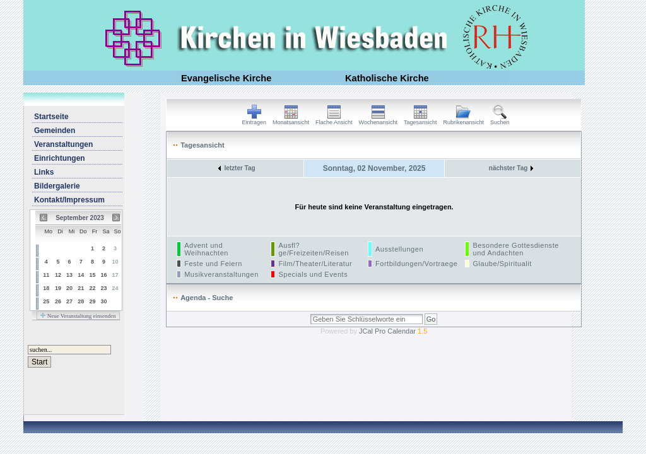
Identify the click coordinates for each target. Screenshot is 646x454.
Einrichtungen (59, 158)
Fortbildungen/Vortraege (416, 263)
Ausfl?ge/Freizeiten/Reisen (313, 249)
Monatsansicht (291, 119)
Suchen (500, 119)
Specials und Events (313, 274)
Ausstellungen (399, 249)
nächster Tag (511, 168)
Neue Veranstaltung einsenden (77, 316)
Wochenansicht (378, 119)
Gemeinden (54, 130)
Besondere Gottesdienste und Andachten (515, 249)
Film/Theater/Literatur (315, 263)
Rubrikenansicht (463, 119)
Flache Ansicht (334, 119)
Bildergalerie (57, 186)
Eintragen (254, 119)
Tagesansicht (420, 119)
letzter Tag (236, 168)
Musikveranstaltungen (221, 274)
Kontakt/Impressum (69, 199)
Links (44, 172)
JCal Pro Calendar (393, 331)
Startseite (51, 116)
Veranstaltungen (63, 144)
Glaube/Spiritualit (502, 263)
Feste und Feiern (213, 263)
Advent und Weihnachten (206, 249)
